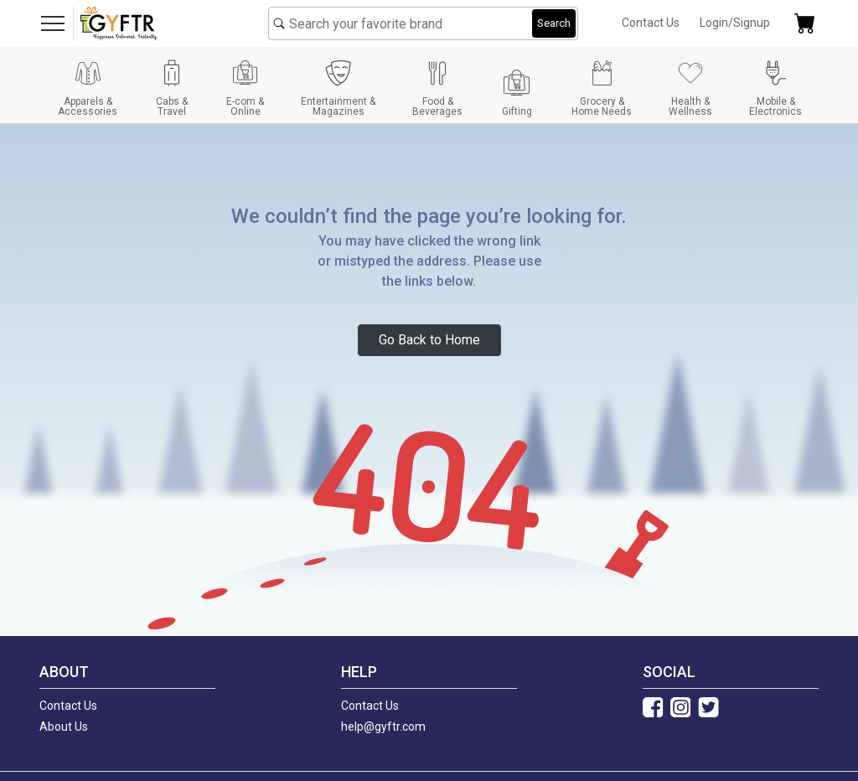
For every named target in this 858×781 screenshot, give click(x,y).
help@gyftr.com (383, 726)
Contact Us (651, 22)
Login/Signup (735, 22)
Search (554, 23)
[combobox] (423, 23)
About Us (63, 726)
